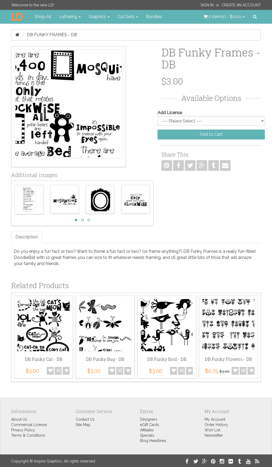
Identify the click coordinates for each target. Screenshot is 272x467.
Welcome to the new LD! (32, 5)
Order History (216, 425)
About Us (19, 419)
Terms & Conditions (28, 435)
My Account (215, 419)
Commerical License (29, 425)
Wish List (212, 430)
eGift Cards (149, 425)
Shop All (43, 16)
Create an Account (241, 5)
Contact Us (85, 419)
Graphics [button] (99, 16)
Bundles (154, 16)
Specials (147, 435)
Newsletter (214, 435)
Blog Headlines (153, 441)
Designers (148, 419)
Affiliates (147, 430)
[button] (224, 16)
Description (26, 236)
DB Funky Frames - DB (52, 34)
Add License (170, 112)
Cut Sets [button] (128, 16)
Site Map (83, 425)
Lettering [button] (70, 16)
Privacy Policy (23, 430)
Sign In (207, 5)
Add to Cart (211, 134)
